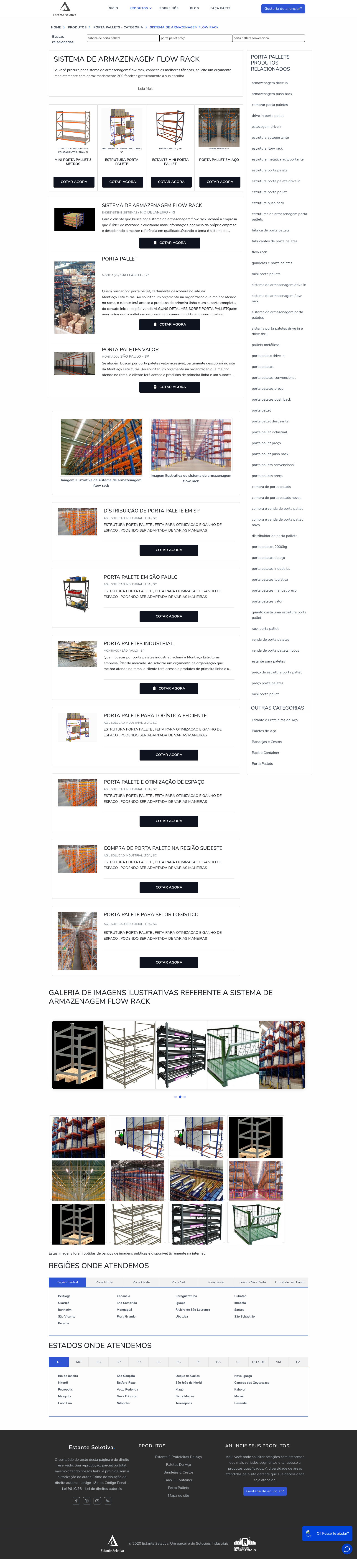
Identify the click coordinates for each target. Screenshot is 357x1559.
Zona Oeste (141, 1282)
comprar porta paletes (270, 104)
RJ (58, 1362)
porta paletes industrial (271, 568)
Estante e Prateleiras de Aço (275, 720)
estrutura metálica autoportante (277, 159)
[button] (174, 1096)
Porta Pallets (262, 763)
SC (158, 1362)
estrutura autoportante (270, 137)
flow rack (259, 252)
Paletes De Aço (178, 1464)
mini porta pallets (266, 273)
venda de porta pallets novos (275, 650)
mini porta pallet (265, 694)
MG (78, 1362)
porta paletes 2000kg (269, 546)
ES (99, 1362)
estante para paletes (268, 661)
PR (138, 1362)
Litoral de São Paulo (289, 1282)
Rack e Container (265, 752)
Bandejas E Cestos (178, 1472)
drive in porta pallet (268, 115)
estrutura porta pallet (269, 192)
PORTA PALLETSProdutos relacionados (270, 63)
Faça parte (220, 8)
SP (119, 1362)
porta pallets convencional (252, 38)
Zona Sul (178, 1282)
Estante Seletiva (92, 1447)
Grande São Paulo (253, 1282)
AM (278, 1362)
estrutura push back (268, 203)
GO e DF (258, 1362)
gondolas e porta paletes (272, 263)
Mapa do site (178, 1495)
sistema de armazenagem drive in (279, 284)
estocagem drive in (267, 126)
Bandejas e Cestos (267, 741)
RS (178, 1362)
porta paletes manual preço (274, 590)
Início (113, 8)
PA (298, 1362)
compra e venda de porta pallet (277, 508)
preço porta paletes (267, 683)
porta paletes (262, 366)
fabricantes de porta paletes (275, 241)
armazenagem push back (272, 93)
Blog (194, 8)
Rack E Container (178, 1480)
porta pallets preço (267, 475)
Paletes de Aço (264, 730)
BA (218, 1362)
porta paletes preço (267, 388)
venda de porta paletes (270, 639)
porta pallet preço (173, 38)
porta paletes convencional (274, 377)
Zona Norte (104, 1282)
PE (198, 1362)
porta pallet (261, 410)
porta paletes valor (267, 601)
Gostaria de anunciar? (283, 8)
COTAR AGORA (74, 181)
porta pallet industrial (269, 432)
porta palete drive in (268, 355)
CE (238, 1362)
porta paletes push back (271, 399)
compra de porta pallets (271, 486)
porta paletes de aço (268, 557)
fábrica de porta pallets (104, 38)
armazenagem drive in (270, 82)
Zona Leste (216, 1282)
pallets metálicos (266, 344)
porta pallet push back (270, 454)
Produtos (139, 8)
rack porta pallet (265, 628)
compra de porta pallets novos (276, 497)
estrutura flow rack (267, 148)
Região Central (67, 1282)
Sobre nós (169, 8)
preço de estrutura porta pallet (277, 672)
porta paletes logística (270, 579)
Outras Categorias (277, 708)
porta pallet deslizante (270, 421)
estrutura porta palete (270, 170)
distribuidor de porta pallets (274, 535)
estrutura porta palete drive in (276, 181)
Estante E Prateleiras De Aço (178, 1456)
